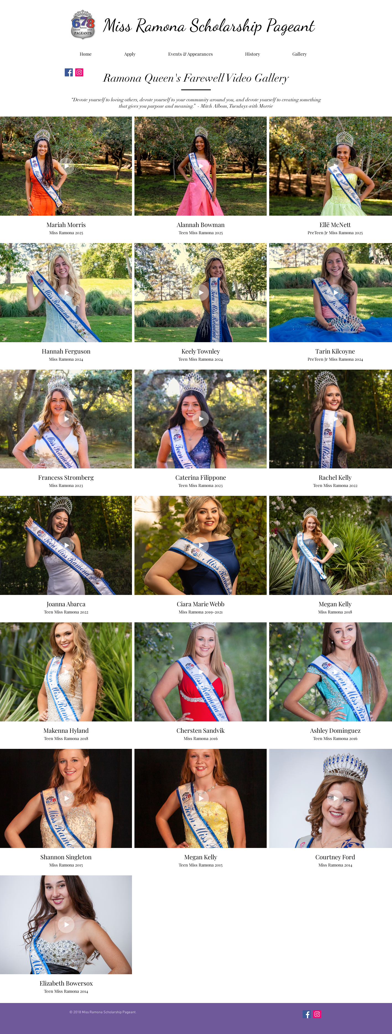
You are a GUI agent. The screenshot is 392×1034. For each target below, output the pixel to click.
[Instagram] (79, 72)
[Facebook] (69, 72)
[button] (252, 51)
